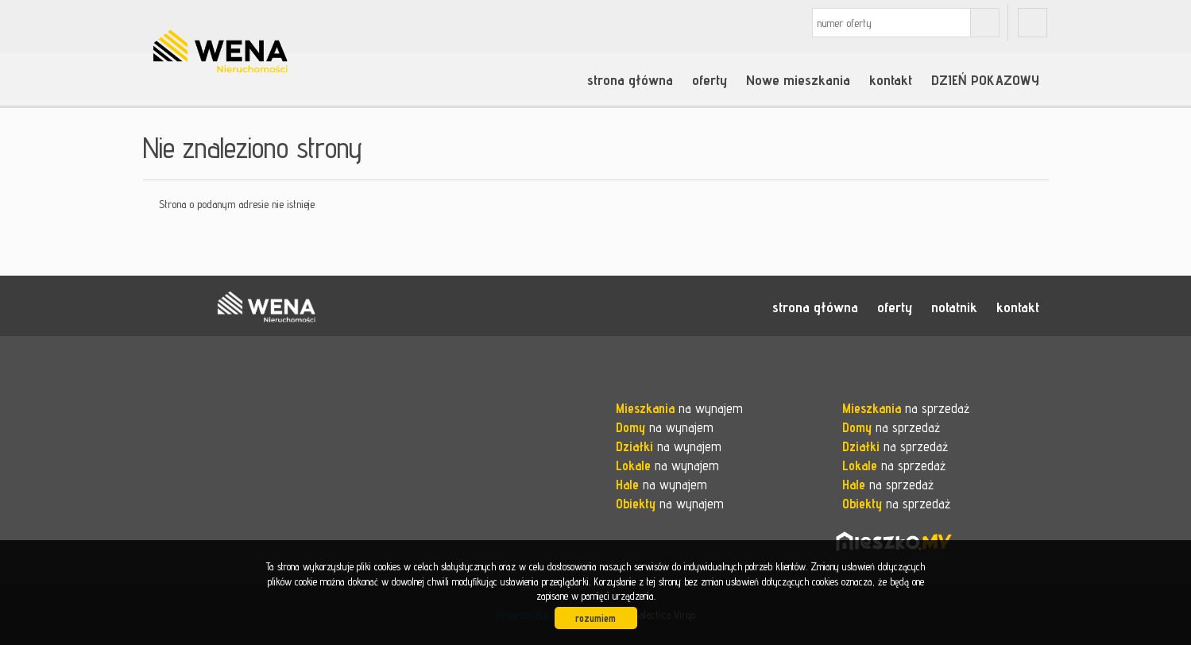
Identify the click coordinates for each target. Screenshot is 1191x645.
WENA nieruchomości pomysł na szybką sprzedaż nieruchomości (266, 307)
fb (1032, 22)
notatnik (954, 306)
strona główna (630, 79)
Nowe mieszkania (798, 79)
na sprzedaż (905, 408)
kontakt (890, 79)
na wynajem (679, 408)
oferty (709, 79)
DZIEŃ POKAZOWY (985, 79)
